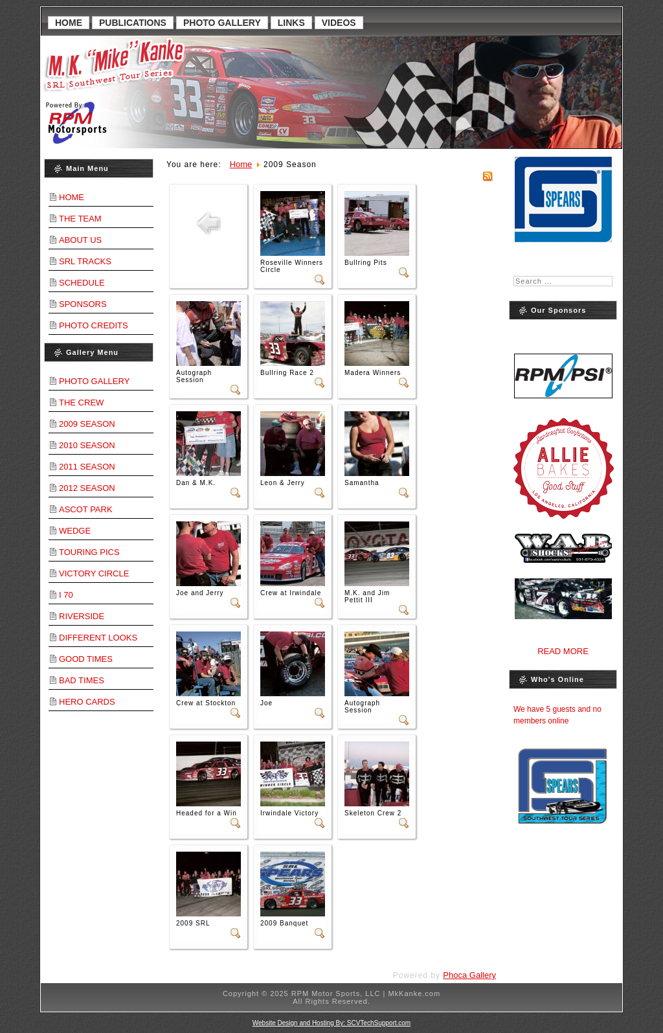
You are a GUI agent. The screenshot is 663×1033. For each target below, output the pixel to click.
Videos (339, 22)
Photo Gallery (222, 22)
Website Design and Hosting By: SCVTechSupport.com (331, 1023)
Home (68, 22)
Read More (563, 651)
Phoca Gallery (469, 975)
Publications (132, 22)
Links (291, 22)
